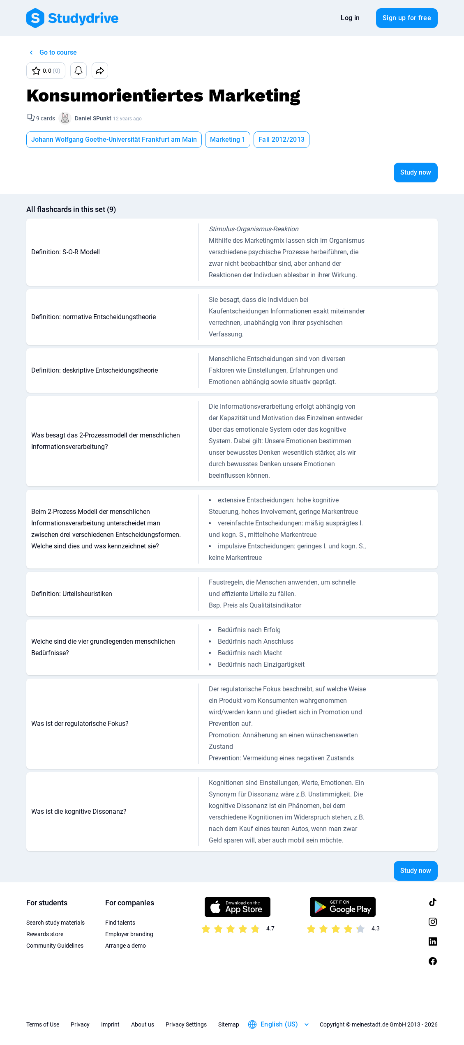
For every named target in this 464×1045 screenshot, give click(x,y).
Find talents (120, 922)
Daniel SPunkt (93, 118)
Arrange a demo (125, 945)
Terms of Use (42, 1024)
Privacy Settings (186, 1024)
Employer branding (129, 934)
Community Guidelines (54, 945)
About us (142, 1024)
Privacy (80, 1024)
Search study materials (55, 922)
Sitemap (228, 1024)
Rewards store (44, 934)
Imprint (110, 1024)
